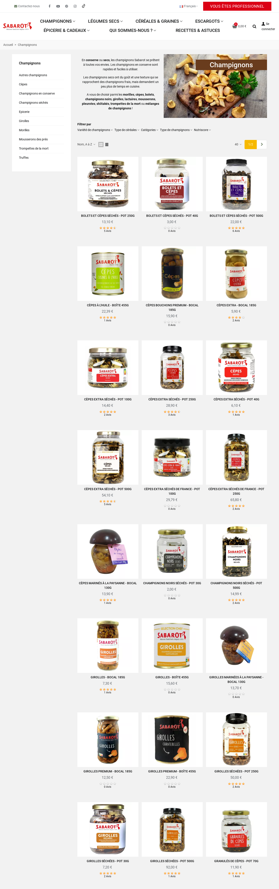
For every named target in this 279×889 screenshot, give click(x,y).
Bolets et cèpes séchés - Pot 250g (108, 215)
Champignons (56, 21)
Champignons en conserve (37, 93)
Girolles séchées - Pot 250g (236, 771)
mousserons (146, 99)
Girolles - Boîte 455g (172, 677)
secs (106, 60)
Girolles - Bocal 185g (108, 677)
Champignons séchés (33, 102)
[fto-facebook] (49, 6)
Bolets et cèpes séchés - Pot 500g (236, 215)
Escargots (207, 21)
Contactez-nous (29, 6)
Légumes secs (103, 21)
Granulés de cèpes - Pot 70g (236, 861)
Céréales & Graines (157, 21)
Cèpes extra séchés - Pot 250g (172, 399)
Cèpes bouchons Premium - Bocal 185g (172, 307)
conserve (92, 60)
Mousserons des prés (33, 139)
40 (238, 144)
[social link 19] (83, 6)
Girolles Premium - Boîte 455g (172, 771)
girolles (118, 99)
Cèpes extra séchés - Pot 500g (108, 489)
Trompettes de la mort (34, 148)
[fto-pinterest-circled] (66, 6)
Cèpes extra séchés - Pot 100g (108, 399)
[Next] (262, 144)
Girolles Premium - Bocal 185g (107, 771)
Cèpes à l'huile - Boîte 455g (108, 305)
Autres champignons (33, 75)
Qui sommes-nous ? (131, 30)
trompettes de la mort (126, 103)
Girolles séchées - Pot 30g (108, 861)
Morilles (24, 130)
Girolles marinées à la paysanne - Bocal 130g (236, 679)
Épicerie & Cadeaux (65, 30)
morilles (128, 94)
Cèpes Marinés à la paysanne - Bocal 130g (108, 585)
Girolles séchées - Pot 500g (172, 861)
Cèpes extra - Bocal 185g (236, 305)
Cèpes (23, 84)
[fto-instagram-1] (75, 6)
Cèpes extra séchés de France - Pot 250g (236, 491)
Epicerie (24, 112)
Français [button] (189, 6)
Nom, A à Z (86, 144)
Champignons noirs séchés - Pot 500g (236, 585)
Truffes (24, 157)
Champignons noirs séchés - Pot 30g (172, 583)
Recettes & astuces (198, 30)
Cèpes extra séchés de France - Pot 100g (172, 491)
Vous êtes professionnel (237, 6)
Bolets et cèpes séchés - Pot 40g (172, 215)
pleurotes (88, 103)
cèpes (140, 94)
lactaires (131, 99)
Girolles (24, 121)
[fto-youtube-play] (58, 6)
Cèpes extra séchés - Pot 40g (236, 399)
